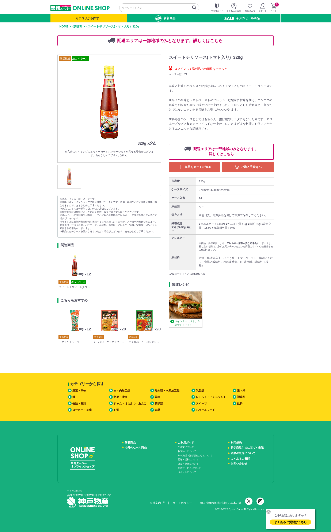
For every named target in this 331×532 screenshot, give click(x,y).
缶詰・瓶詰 (79, 403)
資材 (157, 409)
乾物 (157, 397)
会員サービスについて (189, 468)
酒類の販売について (243, 453)
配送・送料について (188, 459)
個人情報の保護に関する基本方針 (220, 503)
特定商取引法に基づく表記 (247, 447)
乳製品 (200, 390)
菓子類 (159, 403)
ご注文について (186, 447)
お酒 (116, 409)
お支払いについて (187, 451)
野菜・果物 (79, 390)
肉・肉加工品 (122, 390)
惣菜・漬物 (120, 397)
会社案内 (157, 503)
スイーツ (201, 403)
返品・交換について (188, 463)
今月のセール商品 (242, 18)
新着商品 (165, 18)
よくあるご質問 (240, 458)
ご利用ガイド (186, 442)
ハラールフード (205, 409)
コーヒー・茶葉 (82, 409)
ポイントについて (187, 472)
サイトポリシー (182, 503)
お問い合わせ (239, 463)
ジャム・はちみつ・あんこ (130, 403)
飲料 (240, 403)
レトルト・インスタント (211, 397)
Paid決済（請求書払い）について (195, 455)
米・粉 (241, 390)
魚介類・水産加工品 (167, 390)
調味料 (77, 26)
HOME (64, 26)
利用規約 (236, 442)
